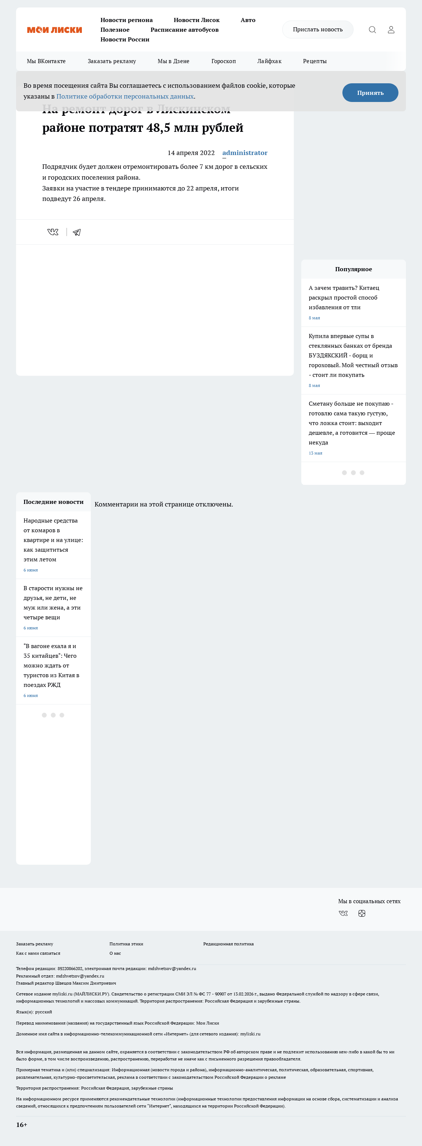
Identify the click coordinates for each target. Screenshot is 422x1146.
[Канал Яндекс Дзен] (361, 913)
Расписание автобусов (185, 29)
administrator (245, 152)
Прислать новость (318, 29)
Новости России (125, 39)
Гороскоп (224, 61)
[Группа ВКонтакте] (343, 913)
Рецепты (315, 61)
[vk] (53, 232)
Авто (248, 20)
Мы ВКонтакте (46, 61)
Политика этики (126, 944)
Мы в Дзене (174, 61)
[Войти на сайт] (391, 29)
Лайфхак (269, 61)
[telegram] (79, 232)
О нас (115, 953)
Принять (370, 92)
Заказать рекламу (112, 61)
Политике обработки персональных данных (125, 96)
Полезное (115, 29)
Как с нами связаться (38, 953)
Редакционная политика (228, 944)
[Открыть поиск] (372, 29)
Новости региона (127, 20)
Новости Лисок (197, 20)
